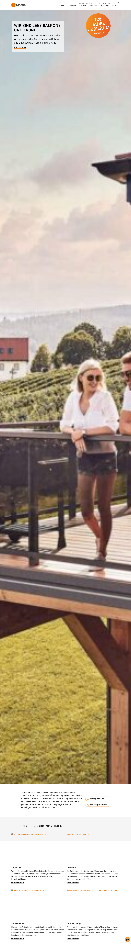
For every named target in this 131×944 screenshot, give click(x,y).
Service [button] (74, 5)
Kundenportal (107, 3)
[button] (127, 939)
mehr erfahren (17, 882)
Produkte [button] (63, 5)
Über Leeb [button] (94, 5)
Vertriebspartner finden (96, 805)
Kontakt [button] (105, 5)
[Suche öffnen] (119, 3)
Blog (114, 5)
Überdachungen (74, 923)
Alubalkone (16, 867)
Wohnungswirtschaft (86, 3)
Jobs (115, 3)
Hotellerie (98, 3)
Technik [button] (83, 5)
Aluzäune (71, 867)
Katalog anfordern (97, 799)
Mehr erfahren (20, 47)
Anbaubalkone (18, 923)
